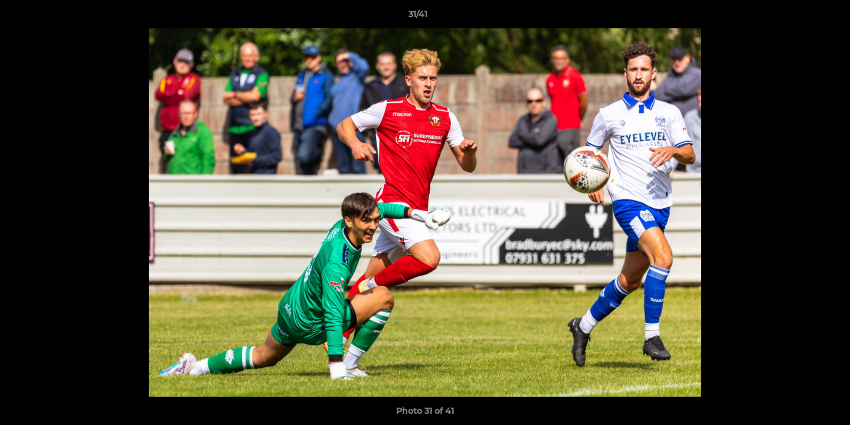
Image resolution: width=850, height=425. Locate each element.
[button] (800, 17)
